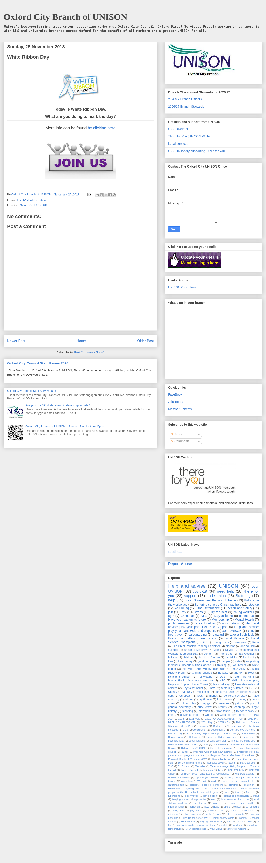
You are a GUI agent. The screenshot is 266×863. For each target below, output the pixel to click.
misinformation (176, 806)
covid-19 (200, 591)
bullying (173, 657)
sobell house (188, 821)
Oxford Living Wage (221, 748)
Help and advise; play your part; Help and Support (213, 625)
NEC (222, 680)
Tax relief (200, 766)
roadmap (239, 707)
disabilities (231, 657)
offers (227, 806)
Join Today (175, 402)
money (242, 699)
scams (242, 818)
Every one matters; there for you (192, 638)
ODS (205, 744)
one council (247, 646)
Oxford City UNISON (193, 748)
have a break (210, 795)
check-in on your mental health (238, 781)
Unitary (172, 691)
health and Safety (240, 608)
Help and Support (179, 676)
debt (171, 695)
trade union (216, 596)
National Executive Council (183, 744)
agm (171, 616)
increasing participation (236, 795)
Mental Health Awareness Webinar (190, 680)
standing (187, 711)
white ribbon (38, 200)
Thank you (226, 653)
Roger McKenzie (221, 759)
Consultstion (199, 729)
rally (219, 814)
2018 (181, 718)
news (216, 806)
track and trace (206, 825)
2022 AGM (239, 668)
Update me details (179, 777)
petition (239, 703)
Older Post (145, 341)
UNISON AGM (236, 770)
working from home (232, 714)
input (256, 795)
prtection (173, 814)
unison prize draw (196, 649)
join (170, 612)
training (222, 665)
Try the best (218, 612)
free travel (175, 634)
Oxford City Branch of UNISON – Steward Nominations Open (64, 426)
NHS (204, 616)
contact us (246, 616)
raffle (209, 814)
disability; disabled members (206, 784)
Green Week (248, 733)
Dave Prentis (218, 729)
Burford (217, 726)
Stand (231, 762)
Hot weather (205, 676)
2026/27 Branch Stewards (186, 106)
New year (240, 642)
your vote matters (236, 828)
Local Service (234, 638)
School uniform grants (190, 762)
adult (213, 781)
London (208, 653)
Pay (183, 612)
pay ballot (196, 810)
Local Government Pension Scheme (210, 600)
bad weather (246, 653)
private (234, 810)
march (216, 803)
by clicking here (102, 128)
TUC (170, 766)
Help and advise (187, 586)
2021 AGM (195, 718)
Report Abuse (180, 564)
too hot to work (185, 825)
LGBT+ (224, 676)
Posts (176, 434)
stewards (204, 711)
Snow (211, 688)
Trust (220, 770)
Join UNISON (232, 631)
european (185, 695)
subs (241, 821)
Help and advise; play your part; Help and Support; (213, 629)
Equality (223, 672)
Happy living (175, 737)
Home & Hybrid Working (221, 737)
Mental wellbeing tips (243, 740)
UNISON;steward (244, 773)
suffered (173, 649)
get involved (191, 795)
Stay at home (223, 616)
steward (218, 634)
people (226, 661)
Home (81, 341)
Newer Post (16, 341)
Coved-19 (231, 649)
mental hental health (240, 803)
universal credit (189, 714)
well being (182, 608)
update (224, 825)
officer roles (188, 703)
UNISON (23, 200)
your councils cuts (196, 828)
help (171, 600)
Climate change (202, 672)
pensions (223, 703)
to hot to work (245, 711)
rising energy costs (223, 818)
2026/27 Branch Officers (185, 99)
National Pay (221, 684)
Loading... (175, 551)
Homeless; (248, 737)
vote (216, 649)
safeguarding (197, 634)
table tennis (223, 711)
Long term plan (217, 740)
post (222, 810)
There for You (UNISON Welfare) (191, 136)
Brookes (203, 726)
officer (237, 806)
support (190, 596)
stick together (205, 623)
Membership (220, 619)
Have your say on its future (187, 619)
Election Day (175, 733)
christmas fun (176, 784)
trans (171, 714)
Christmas (187, 616)
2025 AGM (224, 722)
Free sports (229, 733)
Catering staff (234, 726)
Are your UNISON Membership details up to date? (57, 405)
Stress (198, 612)
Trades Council (189, 770)
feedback (249, 657)
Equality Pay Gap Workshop (203, 733)
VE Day (187, 691)
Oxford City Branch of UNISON (65, 17)
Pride (255, 642)
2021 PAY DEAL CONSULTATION (224, 718)
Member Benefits (180, 409)
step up (254, 604)
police (210, 810)
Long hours (222, 642)
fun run (250, 792)
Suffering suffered (232, 688)
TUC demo (184, 766)
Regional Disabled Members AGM (187, 759)
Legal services (178, 143)
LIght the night (244, 676)
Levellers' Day (176, 740)
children (188, 657)
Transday (208, 770)
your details (230, 623)
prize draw (204, 707)
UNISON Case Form (182, 287)
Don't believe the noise (242, 729)
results (222, 707)
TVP (252, 688)
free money (185, 661)
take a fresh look (242, 634)
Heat (251, 672)
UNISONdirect (178, 129)
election (230, 646)
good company (207, 661)
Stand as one (247, 762)
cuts (251, 631)
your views (216, 828)
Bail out (240, 722)
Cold (185, 729)
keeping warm (180, 799)
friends (213, 695)
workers (237, 825)
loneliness (200, 803)
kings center (199, 799)
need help (225, 591)
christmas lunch (224, 691)
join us (189, 699)
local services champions (235, 799)
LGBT (205, 642)
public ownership (192, 814)
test (250, 821)
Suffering (243, 596)
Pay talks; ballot (193, 688)
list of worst (224, 699)
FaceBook (175, 394)
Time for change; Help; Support (227, 766)
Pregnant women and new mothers (213, 751)
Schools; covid (215, 762)
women (209, 714)
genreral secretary (235, 695)
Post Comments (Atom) (89, 352)
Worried (201, 781)
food (227, 792)
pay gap (207, 703)
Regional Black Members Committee (232, 755)
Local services (197, 740)
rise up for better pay (195, 818)
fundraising (174, 795)
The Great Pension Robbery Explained (196, 646)
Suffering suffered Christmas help (218, 604)
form (237, 792)
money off (194, 806)
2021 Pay (206, 722)
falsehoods (174, 788)
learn (213, 799)
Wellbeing (203, 691)
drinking (233, 784)
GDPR (238, 672)
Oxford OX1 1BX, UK (33, 205)
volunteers (239, 665)
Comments (180, 441)
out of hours (252, 806)
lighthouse (205, 699)
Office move (219, 744)
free (170, 661)
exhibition (249, 784)
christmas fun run (209, 657)
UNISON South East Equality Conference (204, 773)
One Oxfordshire (208, 608)
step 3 (230, 821)
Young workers (243, 612)
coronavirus (247, 691)
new (206, 806)
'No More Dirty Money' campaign (203, 668)
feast (200, 695)
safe (238, 661)
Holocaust (194, 737)
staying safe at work (211, 821)
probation (249, 810)
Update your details (207, 777)
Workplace (187, 781)
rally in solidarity (235, 814)
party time (178, 810)
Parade (185, 751)
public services (178, 623)
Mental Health (244, 619)
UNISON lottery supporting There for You (196, 151)
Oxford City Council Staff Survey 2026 (37, 363)
